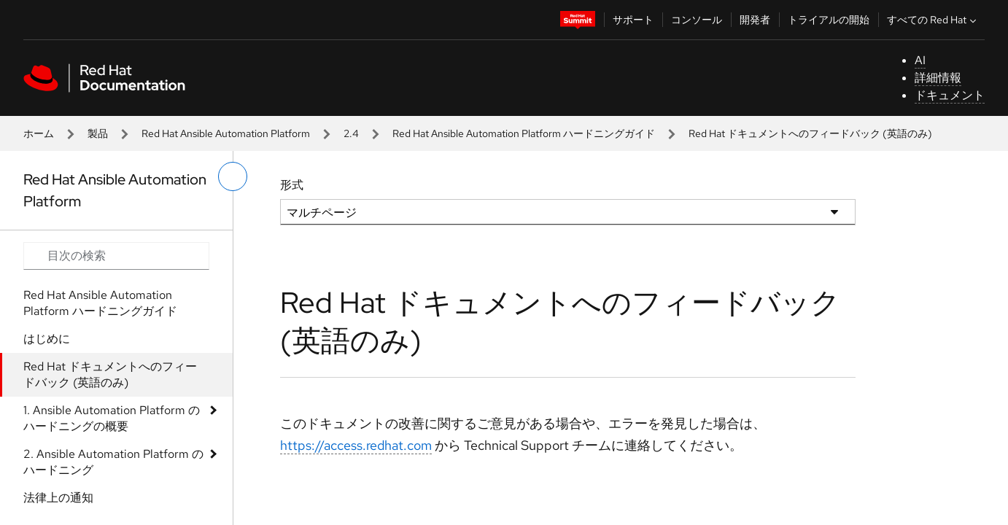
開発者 (755, 19)
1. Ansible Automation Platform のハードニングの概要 (111, 418)
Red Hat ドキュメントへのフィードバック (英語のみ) (110, 374)
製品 (98, 133)
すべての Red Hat (933, 19)
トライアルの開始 (828, 19)
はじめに (46, 338)
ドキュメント (950, 95)
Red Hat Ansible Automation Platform (225, 133)
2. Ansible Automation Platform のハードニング (113, 462)
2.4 (351, 133)
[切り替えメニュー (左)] (232, 176)
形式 (291, 184)
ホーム (38, 133)
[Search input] (116, 256)
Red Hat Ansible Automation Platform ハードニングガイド (523, 133)
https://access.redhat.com (356, 445)
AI (920, 60)
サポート (633, 19)
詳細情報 (938, 77)
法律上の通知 (58, 497)
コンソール (696, 19)
